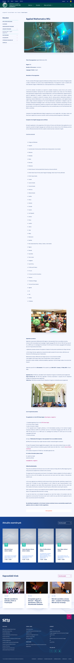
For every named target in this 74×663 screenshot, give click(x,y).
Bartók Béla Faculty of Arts (7, 631)
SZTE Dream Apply (45, 422)
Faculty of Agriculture (6, 632)
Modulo (21, 1)
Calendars (5, 24)
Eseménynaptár (62, 523)
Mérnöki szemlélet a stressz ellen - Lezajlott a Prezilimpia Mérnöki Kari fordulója (61, 600)
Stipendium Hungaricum (8, 40)
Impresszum (64, 658)
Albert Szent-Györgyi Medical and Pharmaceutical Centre (36, 644)
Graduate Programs (24, 12)
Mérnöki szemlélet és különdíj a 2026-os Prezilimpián (11, 600)
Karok (16, 12)
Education (38, 5)
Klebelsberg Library (29, 629)
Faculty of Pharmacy (6, 646)
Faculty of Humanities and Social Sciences (10, 634)
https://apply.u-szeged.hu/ (50, 417)
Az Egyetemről (5, 12)
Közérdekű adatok (57, 658)
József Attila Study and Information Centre (33, 631)
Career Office (52, 642)
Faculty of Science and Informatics (9, 647)
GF (50, 640)
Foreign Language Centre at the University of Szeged (59, 633)
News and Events (47, 5)
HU (67, 1)
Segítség (70, 658)
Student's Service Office (30, 636)
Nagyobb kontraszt (71, 1)
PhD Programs (6, 35)
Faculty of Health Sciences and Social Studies (10, 642)
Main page (4, 1)
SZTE (8, 1)
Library (51, 629)
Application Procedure (7, 21)
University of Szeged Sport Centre (32, 634)
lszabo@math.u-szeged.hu (31, 460)
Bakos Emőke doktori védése (45, 550)
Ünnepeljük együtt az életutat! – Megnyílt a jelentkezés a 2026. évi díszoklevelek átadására (35, 601)
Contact (63, 1)
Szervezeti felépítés (11, 12)
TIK (50, 636)
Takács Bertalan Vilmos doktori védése (28, 550)
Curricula (5, 42)
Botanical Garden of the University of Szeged (58, 638)
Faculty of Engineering (6, 640)
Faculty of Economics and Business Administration (12, 638)
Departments (28, 646)
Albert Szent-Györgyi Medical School (9, 629)
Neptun (12, 1)
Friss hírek (6, 595)
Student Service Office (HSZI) (55, 631)
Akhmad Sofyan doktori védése (8, 550)
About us (30, 5)
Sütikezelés (34, 658)
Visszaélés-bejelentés (48, 658)
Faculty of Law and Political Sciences (9, 644)
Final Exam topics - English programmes (7, 32)
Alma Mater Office (29, 638)
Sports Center (52, 634)
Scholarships (5, 37)
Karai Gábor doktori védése (63, 550)
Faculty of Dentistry (6, 636)
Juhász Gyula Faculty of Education (8, 649)
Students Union (29, 632)
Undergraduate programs (8, 26)
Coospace (16, 1)
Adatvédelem (40, 658)
